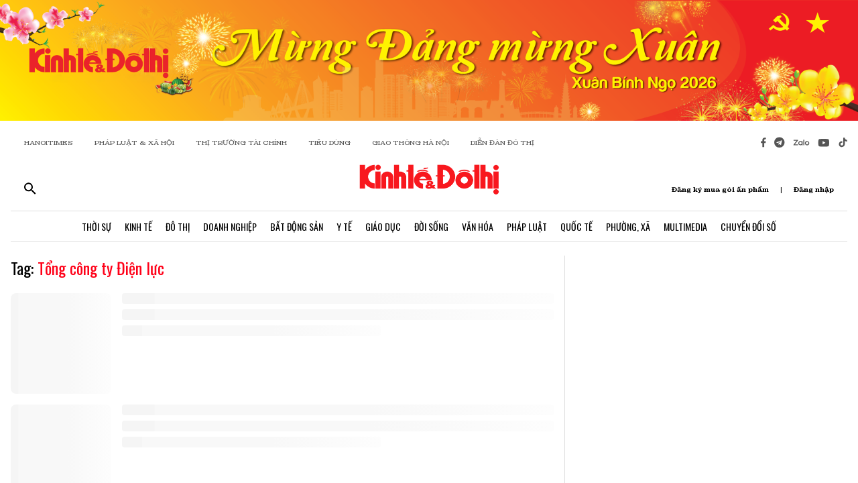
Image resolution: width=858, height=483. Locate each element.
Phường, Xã (628, 226)
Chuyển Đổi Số (748, 226)
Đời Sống (431, 226)
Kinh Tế (138, 226)
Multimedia (685, 226)
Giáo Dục (383, 226)
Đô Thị (178, 226)
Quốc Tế (576, 226)
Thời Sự (96, 226)
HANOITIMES (48, 142)
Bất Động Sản (296, 226)
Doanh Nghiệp (230, 226)
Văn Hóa (477, 226)
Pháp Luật (527, 226)
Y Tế (344, 226)
